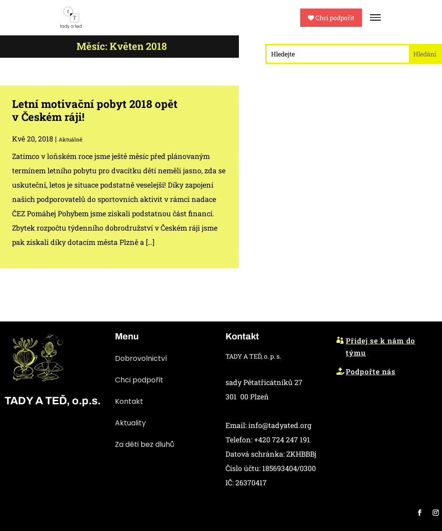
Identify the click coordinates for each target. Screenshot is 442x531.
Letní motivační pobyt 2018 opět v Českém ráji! (95, 110)
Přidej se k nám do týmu (380, 346)
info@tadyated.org (279, 425)
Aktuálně (70, 139)
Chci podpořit (331, 17)
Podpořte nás (370, 371)
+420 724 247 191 (282, 439)
